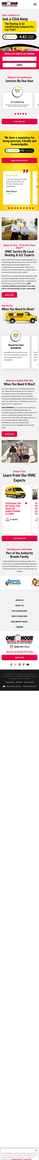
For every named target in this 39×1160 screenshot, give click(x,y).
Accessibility (9, 682)
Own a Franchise (19, 616)
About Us (19, 605)
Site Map (19, 682)
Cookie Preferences (29, 686)
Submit (19, 65)
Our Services (19, 121)
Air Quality (14, 519)
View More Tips (19, 538)
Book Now (9, 295)
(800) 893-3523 (21, 646)
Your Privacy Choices (12, 686)
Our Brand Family (19, 621)
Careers (19, 627)
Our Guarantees (19, 611)
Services (19, 600)
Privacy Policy (29, 682)
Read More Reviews (19, 160)
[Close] (36, 1154)
